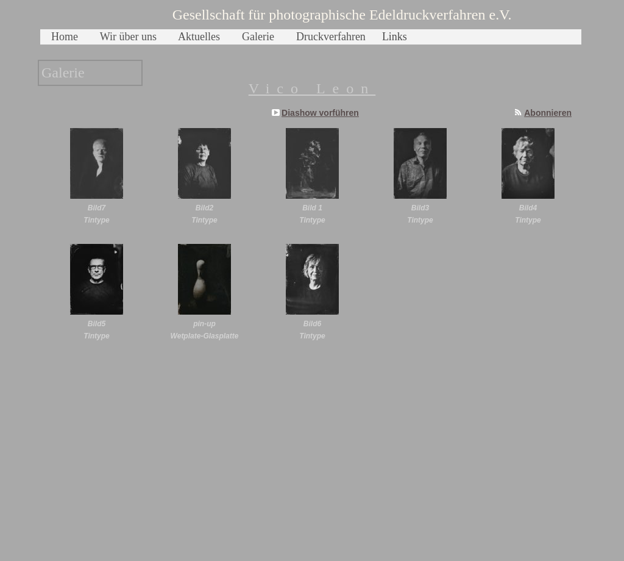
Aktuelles (199, 36)
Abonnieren (548, 113)
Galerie (258, 36)
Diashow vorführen (320, 113)
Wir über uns (128, 36)
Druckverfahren (331, 36)
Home (64, 36)
